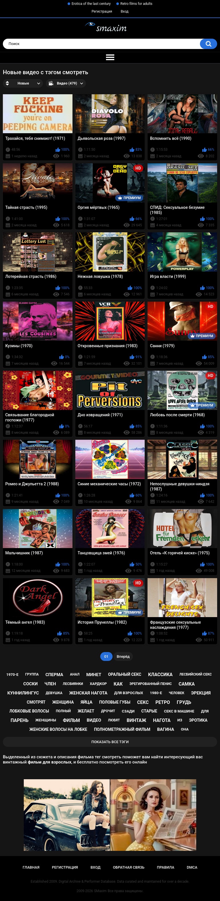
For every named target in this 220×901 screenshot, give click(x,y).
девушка (54, 693)
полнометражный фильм (122, 729)
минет (93, 674)
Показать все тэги (110, 742)
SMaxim (100, 891)
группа (32, 674)
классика (160, 674)
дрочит (108, 711)
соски (30, 683)
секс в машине (179, 711)
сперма (54, 674)
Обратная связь (128, 867)
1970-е (12, 674)
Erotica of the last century (91, 4)
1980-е (156, 693)
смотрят (36, 702)
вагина (165, 729)
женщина (63, 702)
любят (114, 720)
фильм (71, 720)
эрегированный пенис (150, 684)
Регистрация (102, 11)
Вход (124, 11)
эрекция (201, 693)
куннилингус (23, 693)
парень (20, 720)
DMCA (192, 867)
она (185, 729)
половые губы (114, 702)
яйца (86, 702)
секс (143, 702)
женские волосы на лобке (58, 729)
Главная (31, 867)
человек (176, 693)
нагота (161, 720)
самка (186, 684)
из (179, 720)
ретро (163, 702)
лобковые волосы (29, 711)
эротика (198, 720)
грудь (184, 702)
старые (149, 711)
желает (86, 711)
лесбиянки (73, 684)
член (50, 683)
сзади (128, 711)
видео (94, 720)
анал (74, 674)
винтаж (136, 720)
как (118, 684)
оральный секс (124, 674)
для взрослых (128, 693)
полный (63, 711)
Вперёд (123, 656)
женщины (45, 720)
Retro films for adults (136, 4)
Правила (165, 867)
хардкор (98, 684)
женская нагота (88, 693)
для (205, 711)
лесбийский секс (195, 674)
